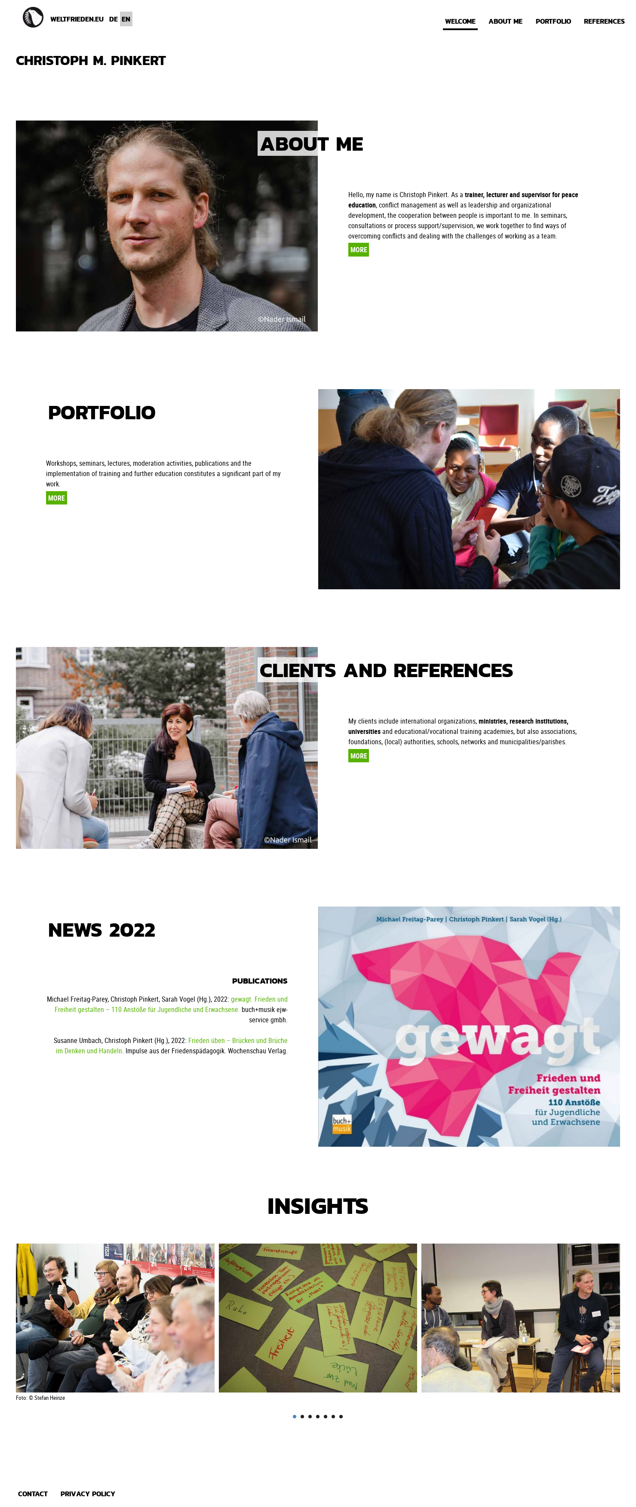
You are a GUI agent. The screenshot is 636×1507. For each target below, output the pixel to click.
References (604, 21)
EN (126, 19)
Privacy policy (88, 1493)
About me (505, 21)
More (358, 249)
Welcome (460, 21)
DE (113, 19)
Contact (33, 1493)
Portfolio (553, 21)
